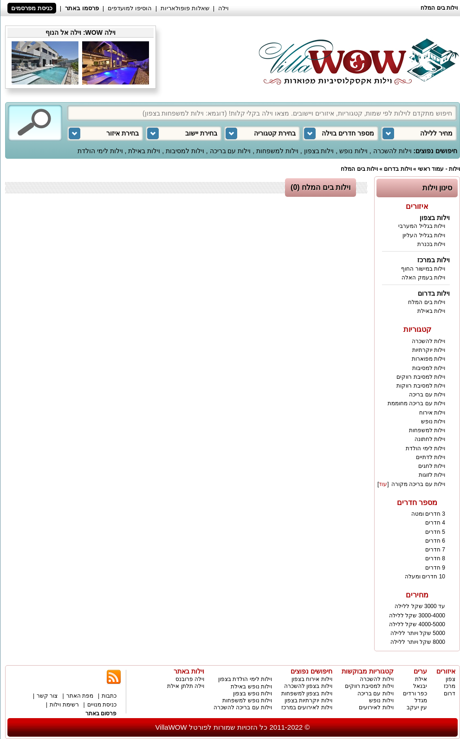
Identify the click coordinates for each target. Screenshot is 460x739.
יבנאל (420, 686)
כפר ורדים (415, 693)
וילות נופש (353, 151)
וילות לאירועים (376, 707)
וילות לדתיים (430, 457)
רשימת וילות (64, 704)
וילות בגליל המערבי (421, 226)
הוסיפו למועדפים (130, 8)
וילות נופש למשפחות (247, 700)
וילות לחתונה (430, 439)
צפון (450, 679)
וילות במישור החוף (423, 269)
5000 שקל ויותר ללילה (417, 633)
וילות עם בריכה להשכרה (243, 707)
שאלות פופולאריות (185, 8)
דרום (449, 693)
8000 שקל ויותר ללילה (417, 642)
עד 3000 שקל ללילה (420, 606)
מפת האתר (79, 696)
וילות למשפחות (277, 151)
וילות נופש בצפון (252, 693)
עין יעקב (417, 707)
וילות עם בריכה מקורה (418, 484)
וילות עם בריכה (230, 151)
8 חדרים (435, 558)
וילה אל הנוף (63, 32)
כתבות (109, 696)
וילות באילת (144, 151)
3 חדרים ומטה (428, 514)
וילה (223, 8)
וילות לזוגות (432, 475)
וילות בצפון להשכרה (308, 686)
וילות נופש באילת (251, 686)
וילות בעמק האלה (423, 277)
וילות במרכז (433, 260)
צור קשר (47, 696)
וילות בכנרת (431, 244)
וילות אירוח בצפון (312, 679)
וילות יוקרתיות (428, 350)
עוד (383, 484)
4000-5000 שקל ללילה (417, 624)
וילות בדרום (397, 169)
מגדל (421, 700)
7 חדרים (435, 549)
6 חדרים (435, 541)
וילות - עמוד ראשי (439, 169)
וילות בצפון (319, 151)
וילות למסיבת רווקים (420, 377)
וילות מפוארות (428, 359)
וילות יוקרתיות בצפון (308, 700)
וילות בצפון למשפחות (306, 693)
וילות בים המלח (359, 169)
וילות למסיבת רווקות (420, 385)
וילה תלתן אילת (185, 686)
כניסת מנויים (102, 704)
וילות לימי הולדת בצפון (245, 679)
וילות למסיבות (185, 151)
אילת (421, 679)
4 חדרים (435, 522)
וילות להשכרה (392, 151)
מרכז (449, 686)
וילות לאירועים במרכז (306, 707)
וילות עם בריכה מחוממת (416, 403)
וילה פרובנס (189, 679)
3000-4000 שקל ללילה (417, 615)
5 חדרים (435, 532)
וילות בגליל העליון (423, 235)
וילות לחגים (431, 466)
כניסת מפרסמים (31, 8)
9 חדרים (435, 567)
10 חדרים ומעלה (425, 576)
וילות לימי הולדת (100, 151)
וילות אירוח (432, 412)
